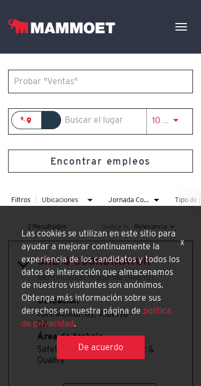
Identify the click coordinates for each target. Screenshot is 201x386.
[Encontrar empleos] (100, 161)
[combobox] (95, 81)
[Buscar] (100, 161)
